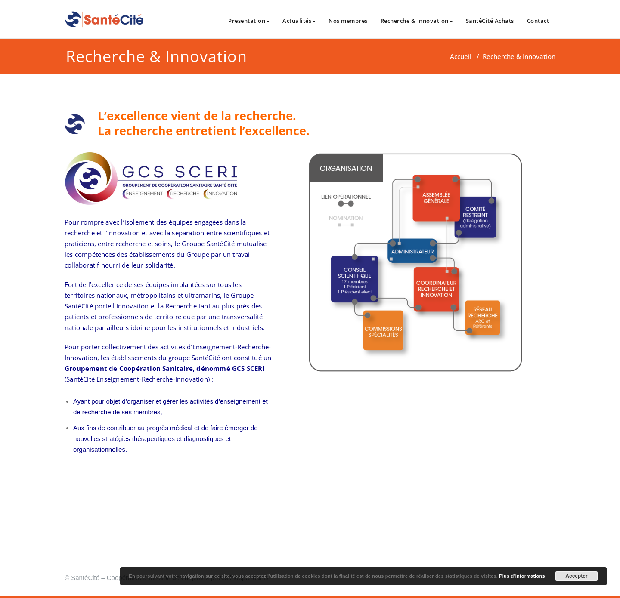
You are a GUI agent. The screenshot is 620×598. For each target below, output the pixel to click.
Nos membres (348, 21)
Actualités (299, 21)
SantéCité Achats (490, 21)
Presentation (249, 21)
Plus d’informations (522, 576)
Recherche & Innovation (417, 21)
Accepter (576, 576)
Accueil (460, 56)
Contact (538, 21)
